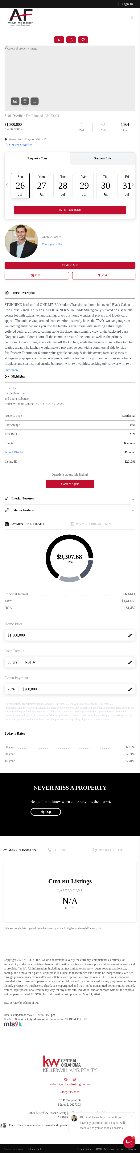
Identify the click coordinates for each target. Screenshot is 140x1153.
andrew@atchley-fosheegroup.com (71, 1084)
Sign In (125, 4)
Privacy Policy (84, 1148)
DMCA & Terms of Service (109, 1148)
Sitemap (132, 1148)
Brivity (19, 1148)
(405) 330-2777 (70, 1092)
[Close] (131, 1116)
